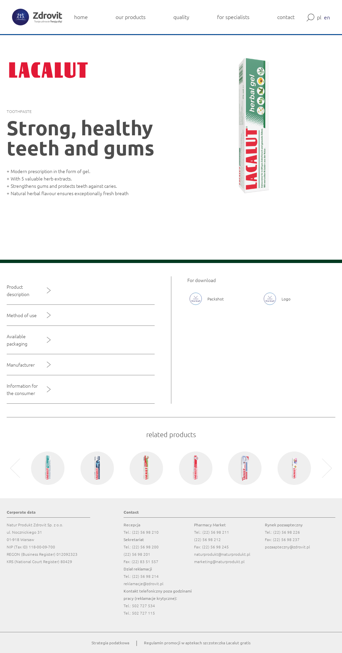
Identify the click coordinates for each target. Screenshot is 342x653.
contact (286, 16)
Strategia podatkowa (110, 642)
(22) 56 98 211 (215, 532)
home (81, 16)
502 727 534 (143, 605)
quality (181, 16)
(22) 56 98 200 (145, 546)
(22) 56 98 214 (145, 576)
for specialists (233, 16)
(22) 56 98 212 (207, 539)
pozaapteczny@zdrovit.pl (287, 546)
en (327, 17)
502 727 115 (143, 613)
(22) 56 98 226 (286, 532)
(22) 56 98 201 (137, 554)
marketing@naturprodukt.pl (219, 561)
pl (319, 17)
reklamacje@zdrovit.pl (143, 583)
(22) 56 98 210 (145, 532)
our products (131, 16)
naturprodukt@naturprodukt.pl (222, 554)
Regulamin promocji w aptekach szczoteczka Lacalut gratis (197, 642)
